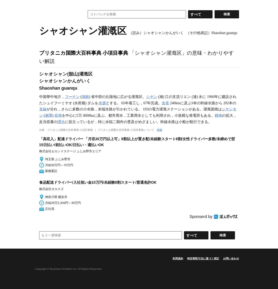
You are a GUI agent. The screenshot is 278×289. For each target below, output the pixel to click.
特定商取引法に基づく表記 (203, 258)
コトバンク (59, 14)
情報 (159, 129)
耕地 (218, 115)
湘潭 (48, 115)
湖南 (85, 97)
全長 (165, 103)
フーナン (72, 97)
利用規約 (178, 258)
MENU (43, 4)
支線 (43, 109)
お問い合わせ (231, 258)
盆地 (58, 115)
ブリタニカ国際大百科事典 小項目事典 (83, 53)
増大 (61, 122)
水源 (102, 103)
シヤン (151, 97)
